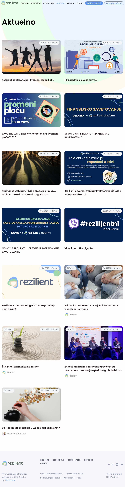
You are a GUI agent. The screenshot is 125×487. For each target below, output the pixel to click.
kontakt (79, 3)
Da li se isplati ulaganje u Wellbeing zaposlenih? (31, 427)
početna (25, 3)
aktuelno (60, 3)
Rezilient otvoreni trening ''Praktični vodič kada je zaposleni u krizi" (92, 192)
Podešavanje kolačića (50, 478)
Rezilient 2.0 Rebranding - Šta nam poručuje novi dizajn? (28, 307)
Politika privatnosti (74, 473)
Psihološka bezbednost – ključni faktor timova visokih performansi (92, 307)
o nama (70, 3)
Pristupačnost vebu (72, 478)
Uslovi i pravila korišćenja (51, 473)
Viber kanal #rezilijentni (78, 248)
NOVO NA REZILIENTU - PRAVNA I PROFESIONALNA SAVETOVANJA (30, 250)
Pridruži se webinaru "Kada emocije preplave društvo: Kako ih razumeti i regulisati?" (29, 192)
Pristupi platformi (114, 3)
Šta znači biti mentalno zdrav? (20, 366)
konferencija (48, 3)
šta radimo (36, 3)
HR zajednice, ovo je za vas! (81, 80)
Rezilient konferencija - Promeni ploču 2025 (28, 80)
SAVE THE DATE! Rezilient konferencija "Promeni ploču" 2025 (30, 135)
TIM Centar (10, 480)
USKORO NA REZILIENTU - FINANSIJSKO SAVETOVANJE (86, 135)
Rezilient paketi (94, 3)
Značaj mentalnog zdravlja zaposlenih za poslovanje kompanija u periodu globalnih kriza (93, 368)
